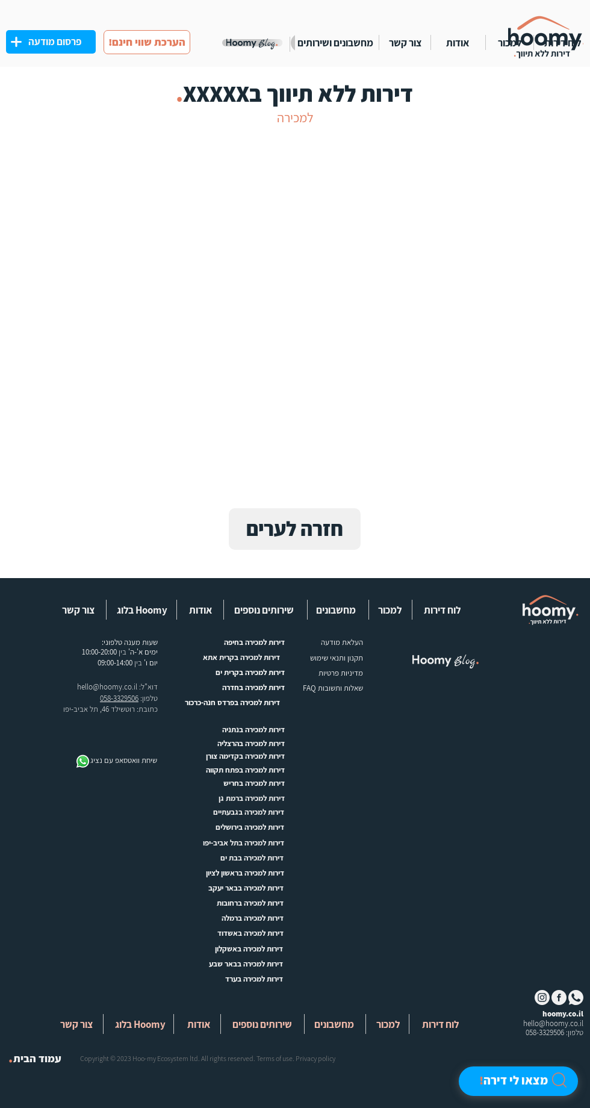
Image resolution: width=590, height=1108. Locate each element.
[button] (334, 610)
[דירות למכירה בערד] (233, 978)
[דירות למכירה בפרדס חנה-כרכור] (235, 702)
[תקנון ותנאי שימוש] (329, 657)
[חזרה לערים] (295, 529)
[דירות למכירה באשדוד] (234, 933)
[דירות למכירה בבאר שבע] (233, 963)
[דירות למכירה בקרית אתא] (241, 657)
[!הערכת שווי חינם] (147, 42)
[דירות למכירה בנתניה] (235, 729)
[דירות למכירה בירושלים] (234, 827)
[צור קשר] (405, 42)
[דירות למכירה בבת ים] (242, 857)
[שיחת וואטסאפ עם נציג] (124, 760)
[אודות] (457, 42)
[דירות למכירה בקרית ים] (225, 672)
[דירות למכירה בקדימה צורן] (235, 756)
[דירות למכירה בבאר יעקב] (234, 887)
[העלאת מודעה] (329, 642)
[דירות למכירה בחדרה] (239, 687)
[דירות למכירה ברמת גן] (241, 798)
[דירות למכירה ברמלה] (234, 918)
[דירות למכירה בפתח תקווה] (230, 769)
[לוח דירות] (562, 42)
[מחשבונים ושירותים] (335, 42)
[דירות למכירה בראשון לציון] (231, 872)
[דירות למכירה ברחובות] (234, 902)
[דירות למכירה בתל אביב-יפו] (230, 842)
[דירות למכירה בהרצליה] (235, 743)
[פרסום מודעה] (51, 42)
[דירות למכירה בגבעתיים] (237, 812)
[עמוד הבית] (37, 1058)
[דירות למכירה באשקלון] (233, 948)
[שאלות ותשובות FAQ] (329, 688)
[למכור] (509, 42)
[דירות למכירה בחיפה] (239, 642)
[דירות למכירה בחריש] (230, 783)
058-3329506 (119, 698)
